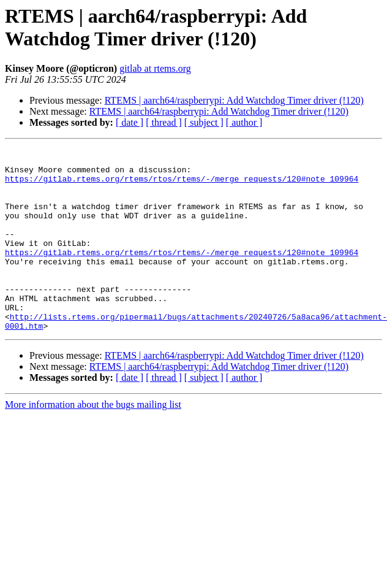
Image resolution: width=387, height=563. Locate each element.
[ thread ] (164, 122)
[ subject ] (204, 122)
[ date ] (129, 122)
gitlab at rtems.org (155, 68)
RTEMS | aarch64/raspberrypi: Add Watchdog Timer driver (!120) (234, 100)
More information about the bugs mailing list (93, 441)
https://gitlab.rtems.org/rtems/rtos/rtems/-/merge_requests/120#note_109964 (181, 185)
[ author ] (244, 122)
